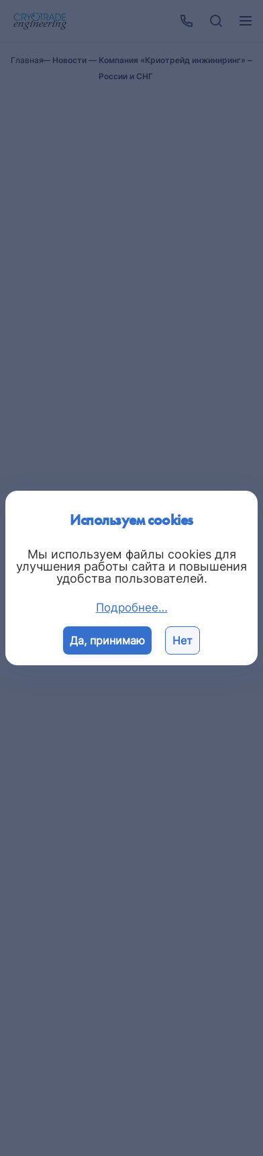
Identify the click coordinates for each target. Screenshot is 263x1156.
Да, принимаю (107, 640)
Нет (182, 640)
